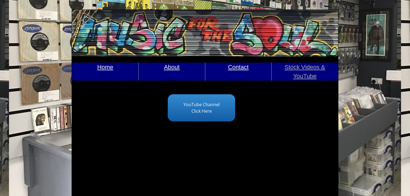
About (172, 67)
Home (105, 67)
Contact (238, 67)
